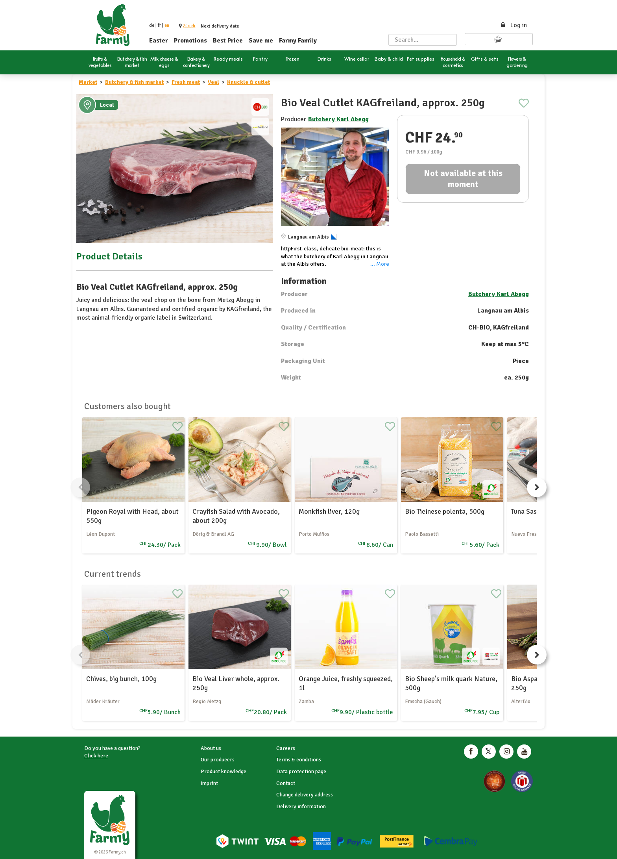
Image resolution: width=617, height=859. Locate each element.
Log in (513, 25)
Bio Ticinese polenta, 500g (444, 511)
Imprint (209, 783)
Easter (158, 40)
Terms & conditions (298, 759)
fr (159, 25)
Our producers (218, 759)
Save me (261, 40)
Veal (213, 82)
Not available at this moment (463, 179)
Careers (285, 748)
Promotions (190, 40)
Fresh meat (186, 82)
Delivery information (301, 806)
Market (88, 82)
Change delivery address (304, 794)
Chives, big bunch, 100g (121, 678)
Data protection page (301, 771)
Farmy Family (298, 40)
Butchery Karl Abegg (338, 119)
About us (211, 748)
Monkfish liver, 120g (329, 511)
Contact (285, 783)
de (151, 25)
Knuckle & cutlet (248, 82)
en (166, 25)
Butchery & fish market (134, 82)
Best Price (228, 40)
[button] (189, 26)
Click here (96, 755)
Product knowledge (223, 771)
